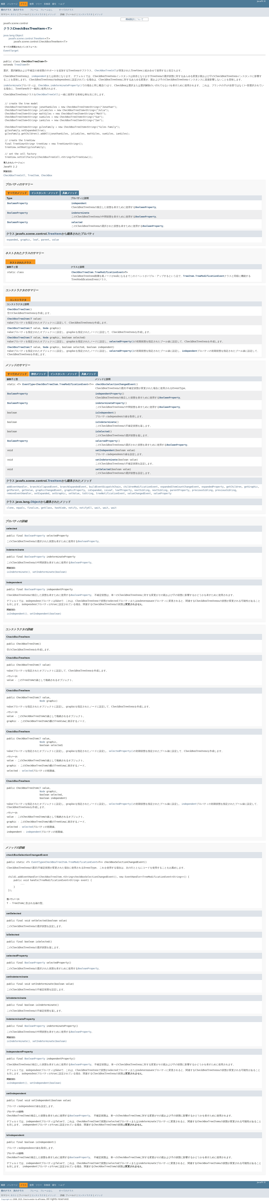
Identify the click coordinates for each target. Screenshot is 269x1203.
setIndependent (105, 450)
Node (45, 328)
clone (10, 507)
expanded (12, 239)
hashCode (60, 507)
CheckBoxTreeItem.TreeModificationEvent (97, 272)
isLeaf (108, 490)
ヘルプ (61, 4)
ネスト (14, 14)
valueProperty (162, 493)
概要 (3, 4)
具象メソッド (69, 193)
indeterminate (80, 212)
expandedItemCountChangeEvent (179, 486)
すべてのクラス (66, 10)
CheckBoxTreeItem (18, 309)
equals (20, 507)
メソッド (52, 14)
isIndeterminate (105, 422)
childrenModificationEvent (140, 486)
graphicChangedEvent (49, 490)
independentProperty (108, 393)
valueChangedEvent (139, 493)
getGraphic (251, 486)
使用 (32, 4)
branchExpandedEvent (73, 486)
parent (45, 239)
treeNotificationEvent (110, 493)
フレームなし (46, 10)
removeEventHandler (19, 493)
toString (87, 493)
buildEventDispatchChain (105, 486)
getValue (27, 490)
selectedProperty (106, 440)
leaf (35, 239)
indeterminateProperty (109, 403)
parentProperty (179, 490)
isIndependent (104, 412)
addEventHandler (17, 486)
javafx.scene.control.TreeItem (27, 38)
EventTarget (11, 50)
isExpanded (94, 490)
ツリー (39, 4)
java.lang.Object (13, 35)
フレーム (34, 10)
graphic (25, 239)
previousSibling (202, 490)
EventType (28, 384)
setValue (73, 493)
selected (76, 222)
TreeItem (19, 64)
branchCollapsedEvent (43, 486)
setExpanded (41, 493)
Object (35, 501)
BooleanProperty (17, 203)
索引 (54, 4)
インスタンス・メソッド (44, 193)
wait (97, 507)
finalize (32, 507)
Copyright (5, 1199)
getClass (46, 507)
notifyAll (85, 507)
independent (78, 203)
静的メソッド (38, 374)
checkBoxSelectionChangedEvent (115, 384)
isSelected (102, 431)
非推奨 (47, 4)
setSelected (102, 469)
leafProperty (123, 490)
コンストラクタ (38, 14)
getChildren (233, 486)
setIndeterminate (106, 459)
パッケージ (12, 4)
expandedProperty (213, 486)
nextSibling (141, 490)
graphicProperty (74, 490)
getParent (13, 490)
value (55, 239)
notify (72, 507)
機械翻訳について (134, 19)
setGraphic (59, 493)
